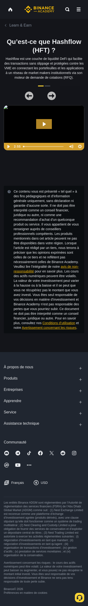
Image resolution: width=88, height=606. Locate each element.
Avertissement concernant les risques (49, 328)
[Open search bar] (66, 9)
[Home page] (39, 9)
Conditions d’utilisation (58, 323)
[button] (78, 9)
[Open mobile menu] (78, 9)
